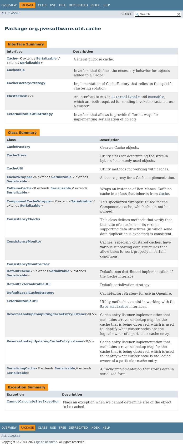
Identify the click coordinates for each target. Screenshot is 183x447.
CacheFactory (18, 147)
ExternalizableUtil (22, 301)
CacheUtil (15, 168)
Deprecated (78, 5)
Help (106, 5)
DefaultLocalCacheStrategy (30, 292)
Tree (62, 5)
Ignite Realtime (46, 442)
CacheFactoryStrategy (26, 83)
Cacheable (16, 70)
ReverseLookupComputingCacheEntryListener (47, 314)
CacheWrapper (19, 177)
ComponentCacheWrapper (29, 201)
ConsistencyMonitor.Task (28, 264)
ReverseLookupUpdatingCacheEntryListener (45, 341)
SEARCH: (127, 14)
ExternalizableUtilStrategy (30, 114)
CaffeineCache (19, 188)
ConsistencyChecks (23, 219)
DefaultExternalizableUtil (29, 284)
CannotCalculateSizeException (33, 401)
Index (95, 5)
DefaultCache (18, 271)
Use (53, 5)
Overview (9, 5)
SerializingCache (21, 368)
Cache (12, 58)
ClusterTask (17, 96)
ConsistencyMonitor (24, 241)
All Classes (10, 13)
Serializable (46, 58)
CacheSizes (16, 155)
